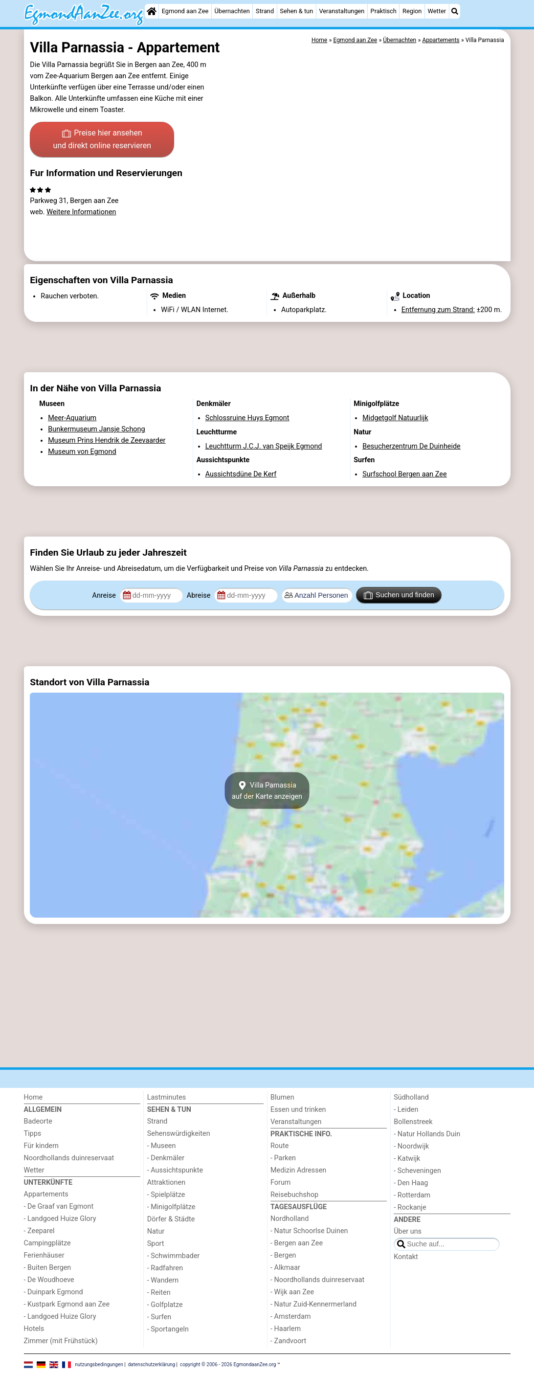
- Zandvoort (288, 1341)
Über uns (408, 1231)
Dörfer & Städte (171, 1219)
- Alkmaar (285, 1267)
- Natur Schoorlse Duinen (309, 1231)
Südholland (411, 1097)
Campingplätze (47, 1243)
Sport (155, 1244)
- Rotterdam (412, 1195)
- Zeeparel (39, 1231)
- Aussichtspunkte (175, 1170)
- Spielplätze (166, 1195)
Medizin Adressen (298, 1170)
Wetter (437, 11)
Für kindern (41, 1146)
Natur (156, 1231)
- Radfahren (165, 1268)
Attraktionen (166, 1182)
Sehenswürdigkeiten (178, 1133)
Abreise (199, 595)
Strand (265, 11)
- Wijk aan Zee (292, 1292)
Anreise (105, 595)
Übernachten (231, 11)
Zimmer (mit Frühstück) (61, 1341)
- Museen (161, 1146)
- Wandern (162, 1280)
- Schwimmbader (173, 1256)
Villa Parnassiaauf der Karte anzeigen (267, 790)
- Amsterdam (290, 1316)
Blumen (282, 1097)
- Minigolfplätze (171, 1207)
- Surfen (159, 1317)
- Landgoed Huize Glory (60, 1219)
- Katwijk (407, 1158)
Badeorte (38, 1121)
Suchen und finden (399, 595)
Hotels (34, 1329)
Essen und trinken (298, 1109)
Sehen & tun (296, 11)
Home (33, 1097)
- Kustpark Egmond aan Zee (67, 1304)
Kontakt (406, 1257)
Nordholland (289, 1219)
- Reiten (159, 1292)
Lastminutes (166, 1097)
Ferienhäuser (44, 1255)
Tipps (33, 1133)
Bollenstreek (413, 1122)
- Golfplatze (165, 1305)
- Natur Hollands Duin (427, 1134)
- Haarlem (285, 1329)
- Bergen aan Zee (296, 1243)
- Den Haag (411, 1183)
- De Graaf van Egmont (59, 1206)
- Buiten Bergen (47, 1267)
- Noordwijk (411, 1146)
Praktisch (384, 11)
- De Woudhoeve (49, 1280)
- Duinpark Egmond (53, 1292)
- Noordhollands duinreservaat (317, 1280)
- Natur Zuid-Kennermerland (313, 1304)
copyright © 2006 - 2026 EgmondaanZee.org (228, 1364)
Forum (280, 1182)
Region (412, 11)
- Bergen (283, 1255)
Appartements (46, 1194)
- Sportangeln (168, 1329)
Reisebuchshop (294, 1195)
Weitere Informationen (81, 212)
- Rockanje (410, 1207)
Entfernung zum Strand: (438, 310)
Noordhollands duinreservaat (69, 1158)
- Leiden (406, 1109)
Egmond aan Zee (185, 11)
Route (279, 1146)
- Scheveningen (417, 1171)
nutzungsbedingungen (99, 1364)
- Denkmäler (165, 1158)
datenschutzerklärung (151, 1364)
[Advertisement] (267, 347)
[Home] (151, 11)
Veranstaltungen (341, 11)
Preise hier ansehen (102, 140)
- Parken (283, 1158)
